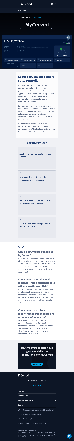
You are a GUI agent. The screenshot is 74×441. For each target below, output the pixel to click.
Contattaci (37, 385)
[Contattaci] (69, 436)
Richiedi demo (37, 364)
